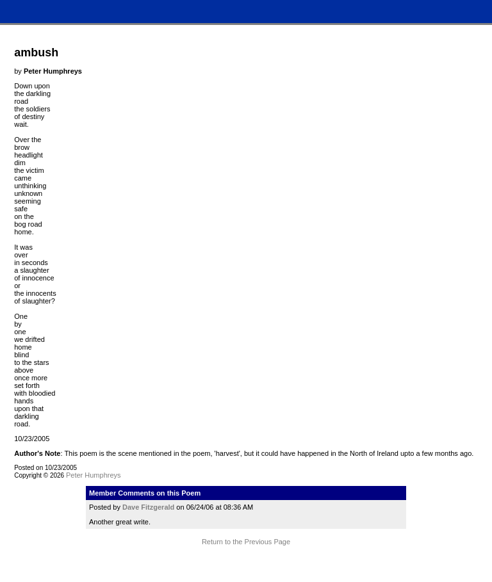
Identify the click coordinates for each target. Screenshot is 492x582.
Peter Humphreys (93, 475)
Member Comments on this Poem (145, 493)
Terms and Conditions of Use (246, 566)
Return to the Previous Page (246, 542)
